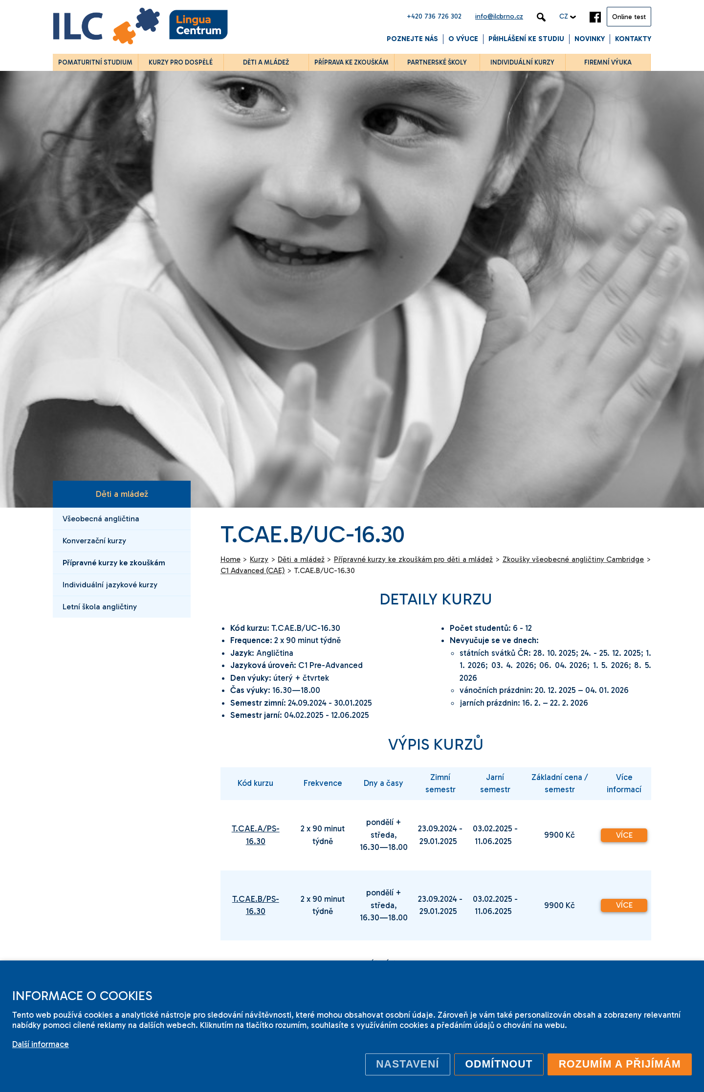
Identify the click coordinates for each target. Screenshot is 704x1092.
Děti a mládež (121, 494)
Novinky (589, 39)
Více (624, 835)
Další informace (40, 1044)
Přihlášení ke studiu (526, 39)
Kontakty (633, 39)
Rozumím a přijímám (620, 1064)
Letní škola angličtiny (100, 606)
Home (230, 559)
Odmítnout (498, 1064)
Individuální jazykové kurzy (110, 584)
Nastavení (407, 1064)
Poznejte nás (412, 39)
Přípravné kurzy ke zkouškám (114, 562)
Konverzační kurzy (94, 540)
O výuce (463, 39)
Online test (629, 17)
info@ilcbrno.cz (499, 16)
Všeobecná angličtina (101, 518)
